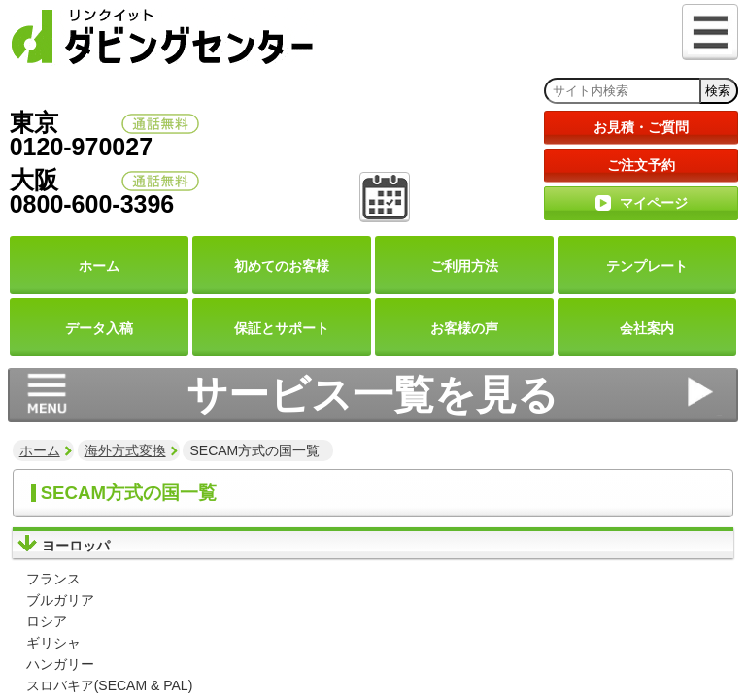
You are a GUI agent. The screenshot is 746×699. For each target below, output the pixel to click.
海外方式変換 (125, 450)
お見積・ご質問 (641, 127)
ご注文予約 (641, 165)
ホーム (39, 450)
